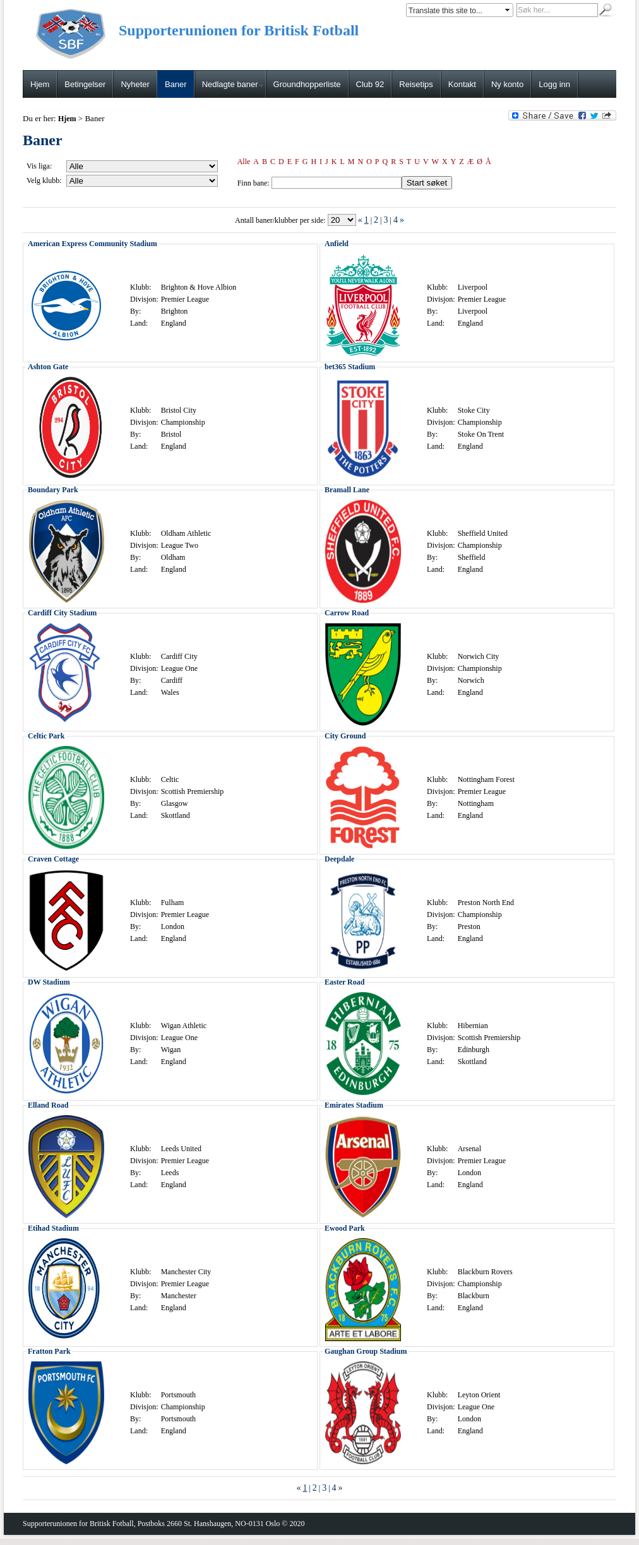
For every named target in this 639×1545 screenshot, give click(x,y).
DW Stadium (49, 982)
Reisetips (416, 84)
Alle (244, 161)
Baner (176, 84)
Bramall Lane (347, 489)
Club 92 (370, 84)
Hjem (39, 84)
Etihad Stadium (53, 1228)
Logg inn (554, 84)
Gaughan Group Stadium (366, 1351)
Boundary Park (53, 489)
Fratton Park (49, 1351)
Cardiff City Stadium (62, 612)
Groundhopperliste (307, 84)
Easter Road (344, 982)
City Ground (345, 735)
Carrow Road (347, 612)
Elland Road (48, 1105)
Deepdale (339, 859)
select (508, 10)
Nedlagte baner (232, 84)
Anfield (337, 243)
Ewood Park (345, 1228)
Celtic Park (46, 735)
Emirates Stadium (354, 1105)
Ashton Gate (48, 366)
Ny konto (507, 84)
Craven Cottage (53, 859)
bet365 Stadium (350, 366)
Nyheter (135, 84)
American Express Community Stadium (92, 243)
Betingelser (84, 84)
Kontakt (462, 84)
